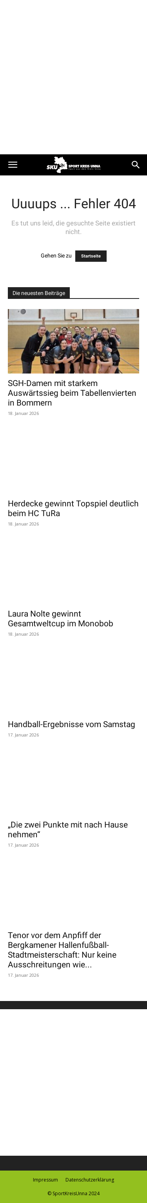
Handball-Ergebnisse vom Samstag (71, 724)
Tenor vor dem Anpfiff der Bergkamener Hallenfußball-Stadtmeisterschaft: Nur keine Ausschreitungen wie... (62, 950)
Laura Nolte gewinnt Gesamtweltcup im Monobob (60, 618)
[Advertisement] (73, 77)
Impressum (45, 1179)
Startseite (91, 256)
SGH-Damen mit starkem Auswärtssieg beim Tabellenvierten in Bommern (72, 393)
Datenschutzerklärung (89, 1179)
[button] (12, 164)
